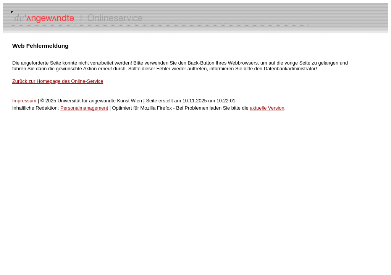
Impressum (24, 101)
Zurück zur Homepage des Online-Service (57, 81)
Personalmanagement (84, 108)
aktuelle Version (267, 108)
